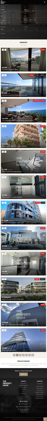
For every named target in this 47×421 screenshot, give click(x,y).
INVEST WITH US (23, 383)
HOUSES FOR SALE (39, 396)
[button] (12, 9)
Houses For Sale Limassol (19, 365)
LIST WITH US (23, 387)
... (29, 355)
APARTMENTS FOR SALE (39, 398)
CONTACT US (23, 393)
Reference (3, 33)
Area (2, 13)
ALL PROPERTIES (40, 383)
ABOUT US (23, 389)
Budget (25, 26)
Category (3, 7)
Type (25, 13)
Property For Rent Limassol (7, 363)
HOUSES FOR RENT (39, 388)
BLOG (23, 391)
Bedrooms (26, 20)
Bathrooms (3, 26)
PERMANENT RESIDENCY (23, 385)
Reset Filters (23, 45)
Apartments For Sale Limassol (31, 365)
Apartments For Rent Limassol (31, 363)
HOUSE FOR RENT (40, 390)
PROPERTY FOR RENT (39, 386)
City (25, 7)
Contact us (23, 374)
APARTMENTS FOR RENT (39, 392)
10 (32, 355)
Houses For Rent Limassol (19, 363)
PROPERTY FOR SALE (39, 394)
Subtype (2, 20)
